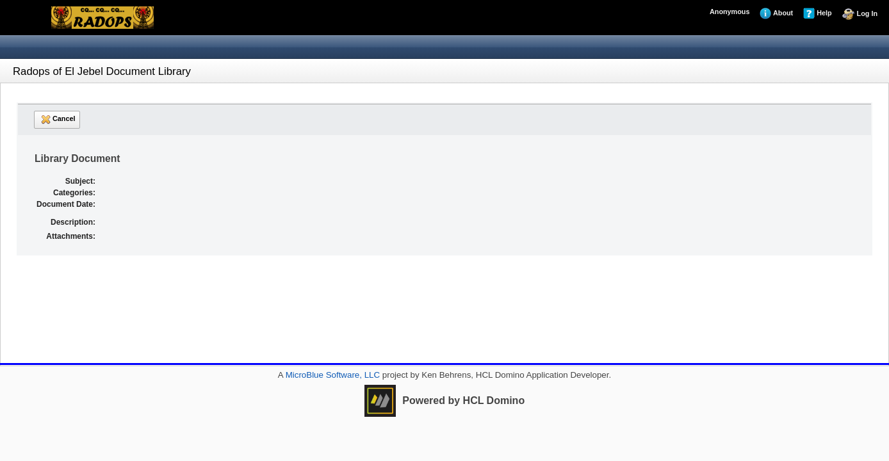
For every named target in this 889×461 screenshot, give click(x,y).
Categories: (74, 192)
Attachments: (70, 236)
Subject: (80, 181)
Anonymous (729, 11)
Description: (73, 222)
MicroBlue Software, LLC (331, 375)
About (776, 13)
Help (817, 13)
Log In (859, 14)
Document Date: (66, 204)
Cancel (57, 119)
